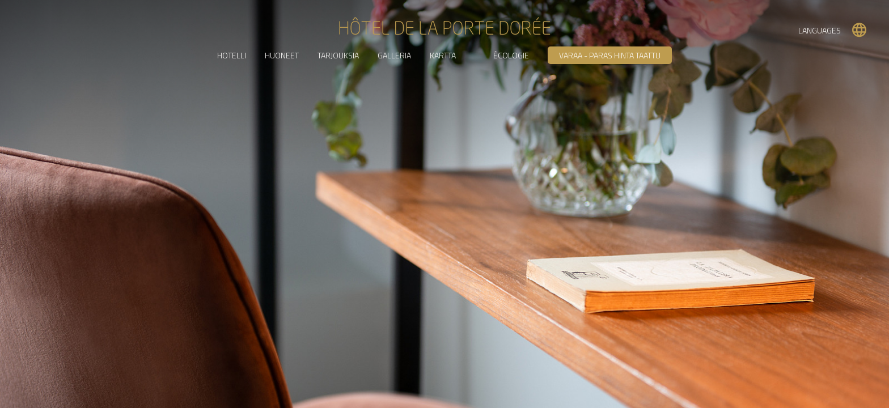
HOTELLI (231, 55)
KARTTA (443, 55)
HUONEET (282, 55)
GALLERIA (394, 55)
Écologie (511, 55)
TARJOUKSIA (338, 55)
